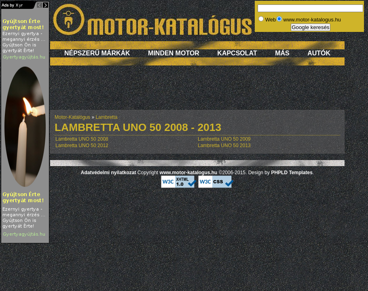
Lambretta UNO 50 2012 (81, 145)
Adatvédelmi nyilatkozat (108, 172)
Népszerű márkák (97, 53)
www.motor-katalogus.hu (189, 172)
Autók (318, 53)
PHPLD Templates (291, 172)
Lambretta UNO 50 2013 (224, 145)
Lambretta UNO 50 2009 (224, 139)
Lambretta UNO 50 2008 (81, 139)
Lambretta (106, 117)
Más (282, 53)
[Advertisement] (197, 92)
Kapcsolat (237, 53)
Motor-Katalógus (72, 117)
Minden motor (173, 53)
